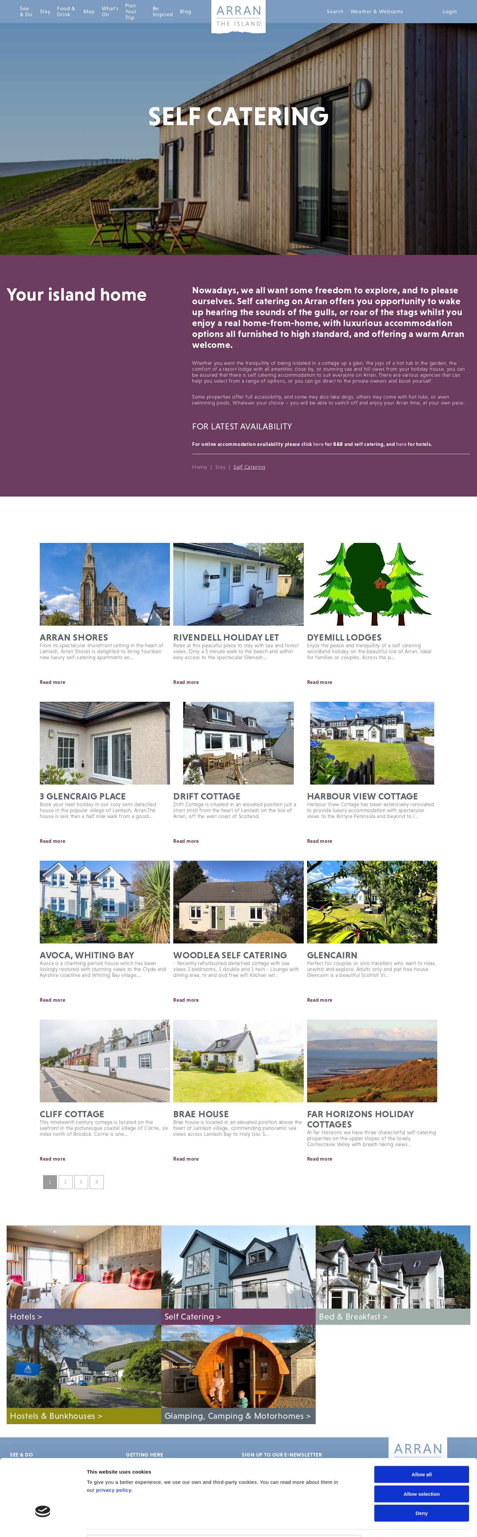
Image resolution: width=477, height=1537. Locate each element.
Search (335, 11)
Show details (376, 1524)
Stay (45, 11)
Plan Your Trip (130, 11)
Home (199, 467)
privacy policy (114, 1442)
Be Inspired (163, 11)
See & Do (26, 11)
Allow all (422, 1427)
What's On (110, 11)
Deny (422, 1465)
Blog (185, 11)
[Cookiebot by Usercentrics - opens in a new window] (43, 1524)
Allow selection (421, 1446)
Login (450, 11)
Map (89, 11)
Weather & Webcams (376, 11)
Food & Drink (66, 11)
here (318, 444)
